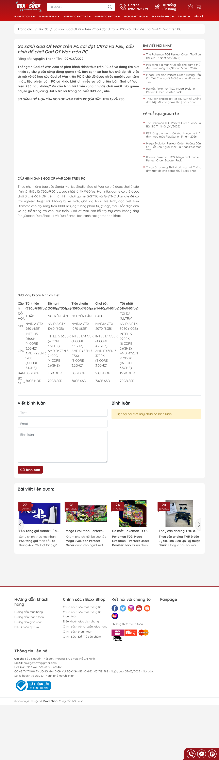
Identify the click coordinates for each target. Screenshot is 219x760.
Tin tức (185, 18)
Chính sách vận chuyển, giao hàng (85, 628)
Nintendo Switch (108, 18)
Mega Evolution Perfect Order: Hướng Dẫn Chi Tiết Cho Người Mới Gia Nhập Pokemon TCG (173, 79)
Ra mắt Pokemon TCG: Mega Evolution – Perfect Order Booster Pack (172, 91)
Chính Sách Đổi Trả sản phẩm (82, 638)
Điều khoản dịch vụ (26, 628)
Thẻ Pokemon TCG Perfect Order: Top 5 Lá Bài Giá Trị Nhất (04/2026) (173, 57)
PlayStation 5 (25, 18)
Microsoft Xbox (137, 18)
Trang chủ (25, 30)
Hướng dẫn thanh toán (29, 618)
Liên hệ (198, 17)
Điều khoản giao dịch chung (81, 622)
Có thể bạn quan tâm (161, 115)
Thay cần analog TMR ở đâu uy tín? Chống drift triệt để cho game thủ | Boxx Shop (173, 101)
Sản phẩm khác (164, 18)
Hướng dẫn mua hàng (28, 613)
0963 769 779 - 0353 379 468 (44, 668)
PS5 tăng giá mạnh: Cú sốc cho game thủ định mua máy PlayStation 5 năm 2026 (173, 67)
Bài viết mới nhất (157, 47)
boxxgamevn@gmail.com (40, 664)
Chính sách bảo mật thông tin (82, 608)
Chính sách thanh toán (77, 633)
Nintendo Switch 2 (78, 18)
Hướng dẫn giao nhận (28, 623)
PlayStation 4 (50, 18)
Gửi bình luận (30, 471)
